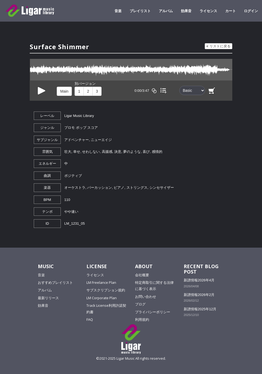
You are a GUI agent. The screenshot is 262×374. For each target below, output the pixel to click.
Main (64, 91)
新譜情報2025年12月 (200, 309)
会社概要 (142, 274)
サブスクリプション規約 (105, 290)
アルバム (166, 10)
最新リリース (48, 297)
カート (230, 10)
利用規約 (142, 319)
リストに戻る (218, 46)
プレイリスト (140, 10)
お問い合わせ (145, 296)
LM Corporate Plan (101, 297)
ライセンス (208, 10)
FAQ (89, 319)
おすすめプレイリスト (55, 282)
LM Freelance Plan (101, 282)
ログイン (251, 10)
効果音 (186, 10)
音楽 (118, 10)
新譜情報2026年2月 (199, 295)
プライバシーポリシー (152, 311)
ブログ (140, 304)
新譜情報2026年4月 (199, 280)
